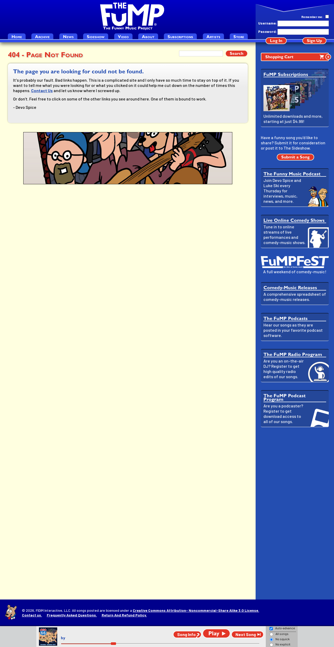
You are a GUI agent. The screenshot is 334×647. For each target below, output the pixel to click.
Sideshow (96, 36)
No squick (282, 639)
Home (16, 36)
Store (238, 36)
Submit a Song (295, 157)
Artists (213, 36)
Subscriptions (180, 36)
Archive (42, 36)
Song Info (186, 634)
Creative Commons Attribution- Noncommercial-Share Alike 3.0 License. (196, 610)
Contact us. (32, 615)
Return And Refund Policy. (124, 615)
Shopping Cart (297, 57)
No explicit (282, 644)
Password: (267, 31)
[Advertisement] (295, 513)
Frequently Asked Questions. (72, 615)
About (148, 36)
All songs (282, 634)
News (68, 36)
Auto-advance (285, 628)
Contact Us (42, 90)
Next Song (245, 634)
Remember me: (312, 17)
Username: (267, 23)
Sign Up (314, 40)
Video (123, 36)
